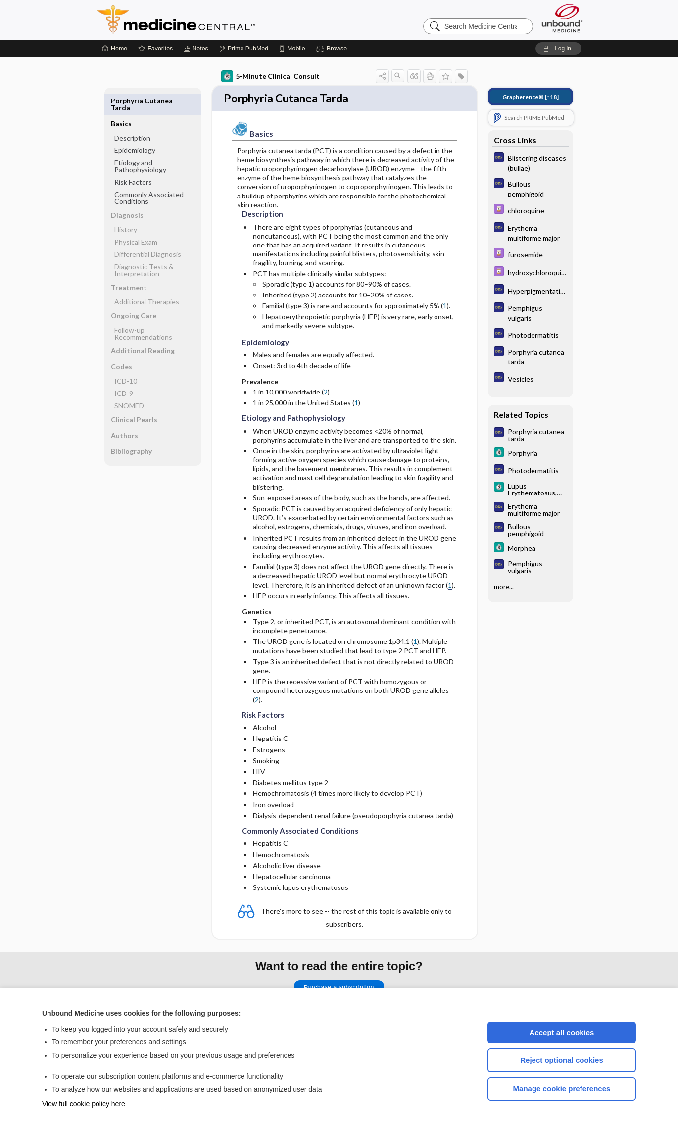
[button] (333, 48)
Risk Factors (133, 159)
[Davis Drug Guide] (530, 210)
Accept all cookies (562, 1032)
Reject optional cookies (561, 1060)
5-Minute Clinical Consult (270, 76)
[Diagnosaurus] (530, 162)
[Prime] (243, 48)
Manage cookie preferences (562, 1089)
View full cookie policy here (83, 1104)
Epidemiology (134, 127)
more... (504, 586)
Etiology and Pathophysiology (140, 143)
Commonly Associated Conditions (149, 175)
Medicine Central (220, 20)
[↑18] (530, 96)
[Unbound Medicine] (562, 18)
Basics (121, 101)
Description (132, 115)
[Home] (114, 48)
